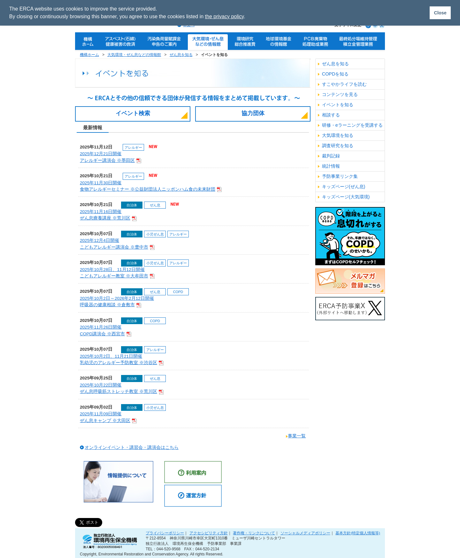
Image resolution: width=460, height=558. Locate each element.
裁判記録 (331, 155)
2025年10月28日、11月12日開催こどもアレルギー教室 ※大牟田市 (117, 273)
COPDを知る (335, 73)
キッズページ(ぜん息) (343, 186)
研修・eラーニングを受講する (352, 125)
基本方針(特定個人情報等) (357, 533)
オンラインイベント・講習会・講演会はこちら (132, 447)
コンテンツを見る (340, 94)
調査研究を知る (337, 145)
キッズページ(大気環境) (346, 196)
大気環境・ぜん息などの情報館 (134, 54)
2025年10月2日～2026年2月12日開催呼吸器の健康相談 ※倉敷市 (117, 302)
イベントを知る (337, 104)
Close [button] (440, 12)
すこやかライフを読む (344, 84)
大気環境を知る (337, 135)
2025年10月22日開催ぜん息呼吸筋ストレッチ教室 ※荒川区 (122, 389)
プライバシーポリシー (165, 533)
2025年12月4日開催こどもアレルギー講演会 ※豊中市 (117, 244)
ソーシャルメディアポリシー (305, 533)
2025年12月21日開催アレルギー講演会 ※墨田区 (110, 157)
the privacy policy (224, 16)
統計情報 (331, 166)
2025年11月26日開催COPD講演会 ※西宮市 (105, 331)
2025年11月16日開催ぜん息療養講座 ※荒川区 (108, 215)
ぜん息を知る (181, 54)
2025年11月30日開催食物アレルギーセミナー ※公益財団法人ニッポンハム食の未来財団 (151, 186)
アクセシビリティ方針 (208, 533)
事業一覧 (297, 436)
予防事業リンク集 (340, 176)
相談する (331, 114)
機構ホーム (89, 54)
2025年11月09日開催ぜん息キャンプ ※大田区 (108, 417)
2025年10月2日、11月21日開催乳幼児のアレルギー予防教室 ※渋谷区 (122, 360)
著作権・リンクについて (254, 533)
